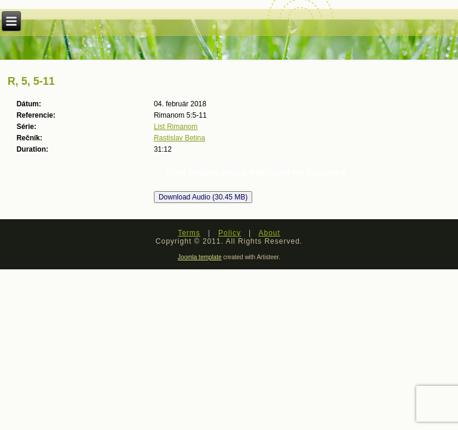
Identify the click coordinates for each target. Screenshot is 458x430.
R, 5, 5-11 (31, 81)
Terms (189, 233)
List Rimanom (175, 126)
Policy (229, 233)
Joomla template (199, 257)
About (269, 233)
